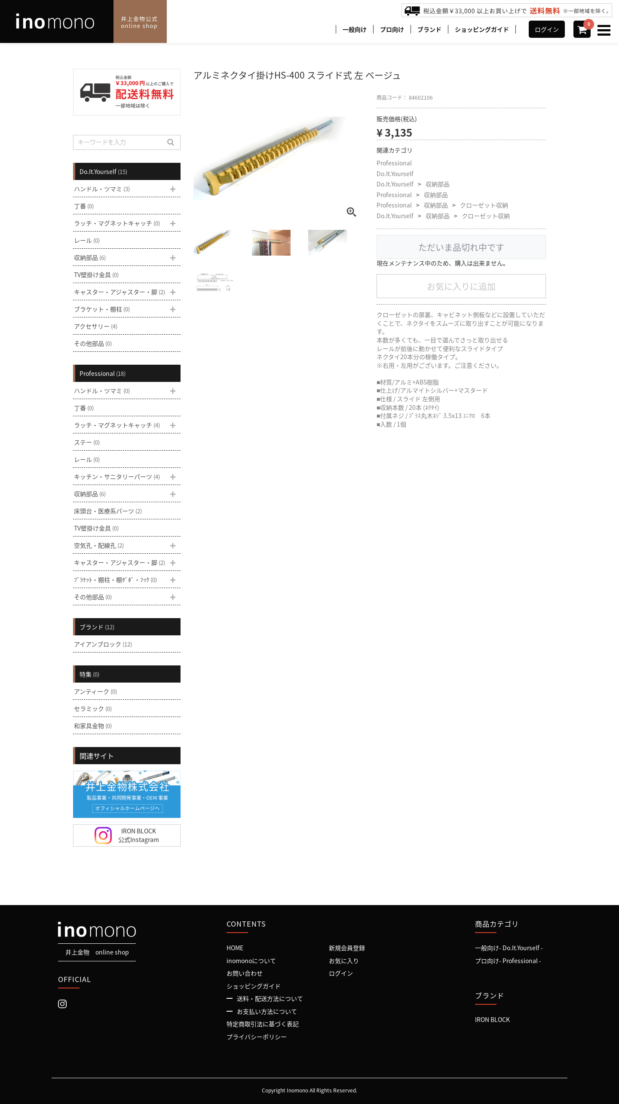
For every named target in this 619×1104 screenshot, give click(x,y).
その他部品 (93, 343)
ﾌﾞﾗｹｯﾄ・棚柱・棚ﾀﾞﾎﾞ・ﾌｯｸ (115, 579)
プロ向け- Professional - (508, 960)
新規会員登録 (347, 947)
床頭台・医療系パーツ (108, 510)
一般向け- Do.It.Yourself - (509, 947)
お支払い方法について (267, 1011)
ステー (87, 442)
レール (87, 240)
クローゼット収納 (484, 205)
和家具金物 (93, 725)
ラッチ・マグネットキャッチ (117, 223)
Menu (605, 26)
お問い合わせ (245, 973)
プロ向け (392, 29)
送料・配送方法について (270, 998)
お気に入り (344, 960)
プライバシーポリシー (257, 1036)
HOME (235, 947)
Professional (394, 163)
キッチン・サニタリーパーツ (117, 476)
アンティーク (95, 691)
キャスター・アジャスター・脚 (119, 291)
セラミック (93, 708)
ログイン (547, 29)
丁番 (84, 205)
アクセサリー (95, 326)
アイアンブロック (103, 644)
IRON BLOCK (492, 1019)
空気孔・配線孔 (99, 545)
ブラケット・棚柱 (102, 309)
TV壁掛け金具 (96, 274)
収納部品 (438, 184)
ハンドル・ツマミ (102, 188)
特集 (89, 674)
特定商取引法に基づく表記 (263, 1023)
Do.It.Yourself (395, 174)
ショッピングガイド (482, 29)
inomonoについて (251, 960)
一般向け (355, 29)
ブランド (429, 29)
